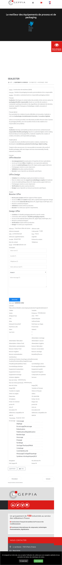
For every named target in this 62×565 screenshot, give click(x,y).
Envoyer (14, 299)
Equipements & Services (21, 82)
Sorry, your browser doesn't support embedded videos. (31, 58)
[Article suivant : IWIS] (48, 478)
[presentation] (23, 292)
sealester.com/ (19, 303)
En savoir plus (23, 561)
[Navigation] (33, 2)
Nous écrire (16, 550)
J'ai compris (38, 561)
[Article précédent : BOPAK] (14, 478)
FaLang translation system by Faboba (15, 482)
